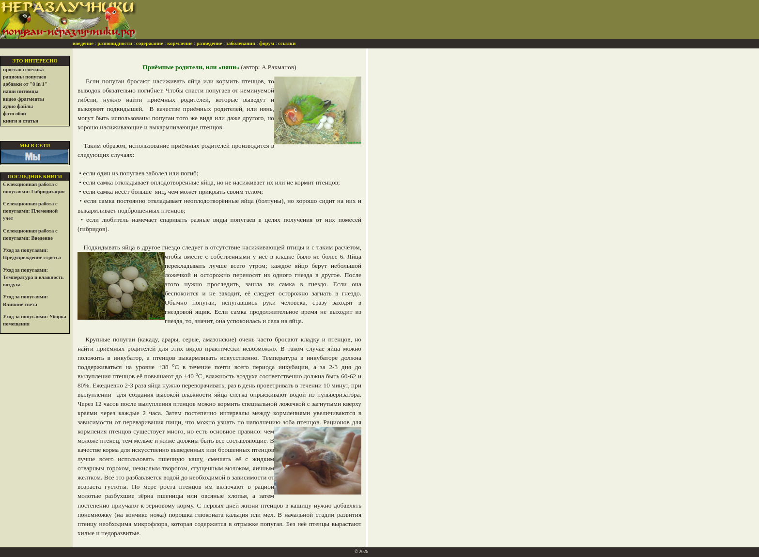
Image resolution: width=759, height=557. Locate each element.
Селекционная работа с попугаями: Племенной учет (30, 211)
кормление (179, 43)
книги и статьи (20, 121)
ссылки (286, 43)
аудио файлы (18, 106)
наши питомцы (21, 91)
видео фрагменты (23, 99)
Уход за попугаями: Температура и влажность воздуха (33, 277)
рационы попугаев (24, 76)
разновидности (114, 43)
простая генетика (23, 69)
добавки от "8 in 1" (25, 84)
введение (83, 43)
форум (266, 43)
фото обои (14, 113)
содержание (149, 43)
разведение (209, 43)
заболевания (240, 43)
